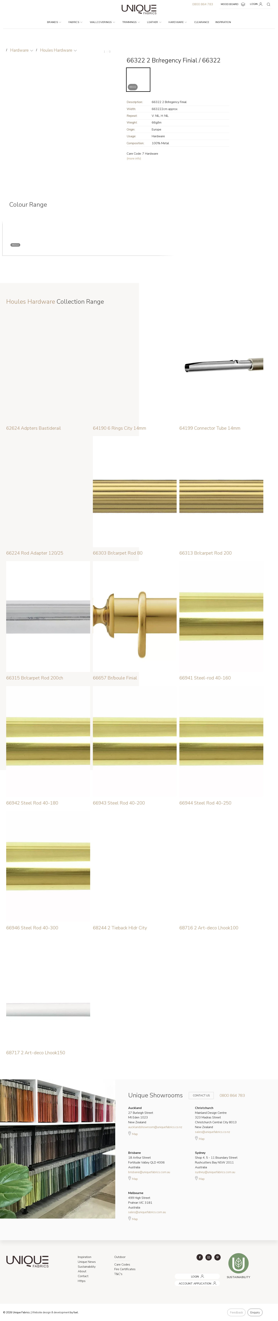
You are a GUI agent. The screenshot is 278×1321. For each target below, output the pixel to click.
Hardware (178, 22)
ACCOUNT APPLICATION (189, 1282)
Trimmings (131, 22)
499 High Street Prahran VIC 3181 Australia (140, 1200)
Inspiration (223, 22)
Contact (83, 1276)
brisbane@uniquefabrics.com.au (149, 1172)
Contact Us (198, 1095)
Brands (54, 22)
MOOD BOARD (233, 4)
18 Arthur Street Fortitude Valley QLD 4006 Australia (146, 1160)
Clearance (201, 22)
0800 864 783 (202, 4)
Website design (41, 1312)
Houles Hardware (56, 50)
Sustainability (87, 1267)
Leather (154, 22)
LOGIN (257, 4)
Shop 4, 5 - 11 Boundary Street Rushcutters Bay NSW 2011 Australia (216, 1160)
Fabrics (75, 22)
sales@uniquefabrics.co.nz (212, 1132)
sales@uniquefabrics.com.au (147, 1212)
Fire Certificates (125, 1269)
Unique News (87, 1262)
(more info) (134, 158)
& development (60, 1312)
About (82, 1271)
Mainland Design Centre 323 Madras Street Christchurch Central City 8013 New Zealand (216, 1117)
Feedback (236, 1312)
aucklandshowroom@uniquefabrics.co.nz (155, 1127)
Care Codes (122, 1264)
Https (82, 1281)
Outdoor (119, 1257)
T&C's (118, 1274)
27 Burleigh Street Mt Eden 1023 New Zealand (140, 1115)
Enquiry (255, 1312)
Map (133, 1133)
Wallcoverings (102, 22)
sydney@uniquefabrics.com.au (215, 1172)
